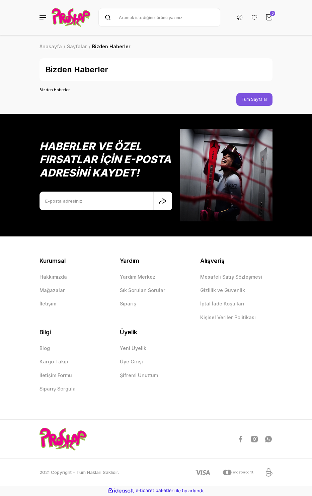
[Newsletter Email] (106, 201)
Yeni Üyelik (133, 348)
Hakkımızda (53, 277)
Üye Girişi (131, 362)
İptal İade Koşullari (222, 304)
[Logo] (71, 17)
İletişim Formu (56, 375)
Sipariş (128, 304)
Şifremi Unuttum (139, 375)
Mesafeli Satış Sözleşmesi (231, 277)
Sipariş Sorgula (58, 389)
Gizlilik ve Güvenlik (222, 290)
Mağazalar (52, 290)
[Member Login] (239, 17)
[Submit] (162, 201)
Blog (45, 348)
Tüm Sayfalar (253, 99)
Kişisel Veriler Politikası (228, 318)
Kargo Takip (54, 362)
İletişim (48, 304)
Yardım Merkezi (138, 277)
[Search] (159, 17)
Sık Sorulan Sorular (142, 290)
